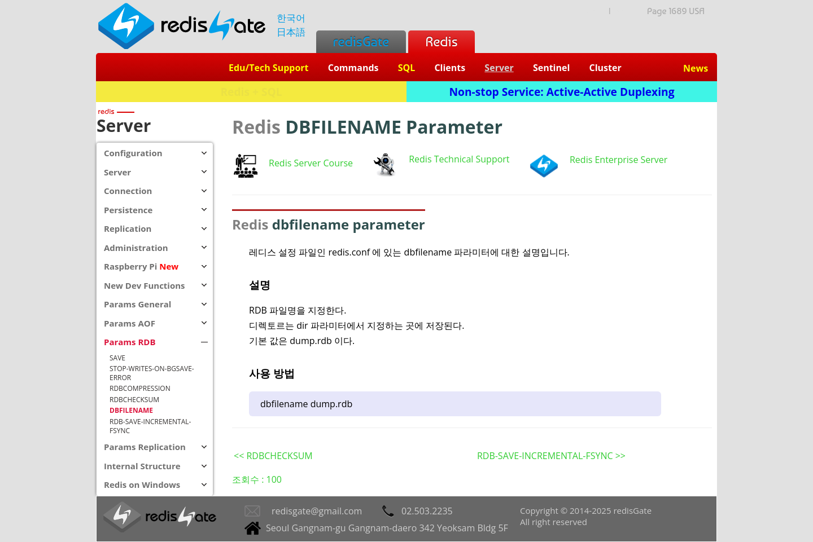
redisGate (361, 41)
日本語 (291, 31)
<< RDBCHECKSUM (273, 456)
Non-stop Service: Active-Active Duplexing (562, 91)
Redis (441, 41)
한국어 (291, 17)
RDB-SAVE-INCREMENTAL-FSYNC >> (551, 456)
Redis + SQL (251, 91)
